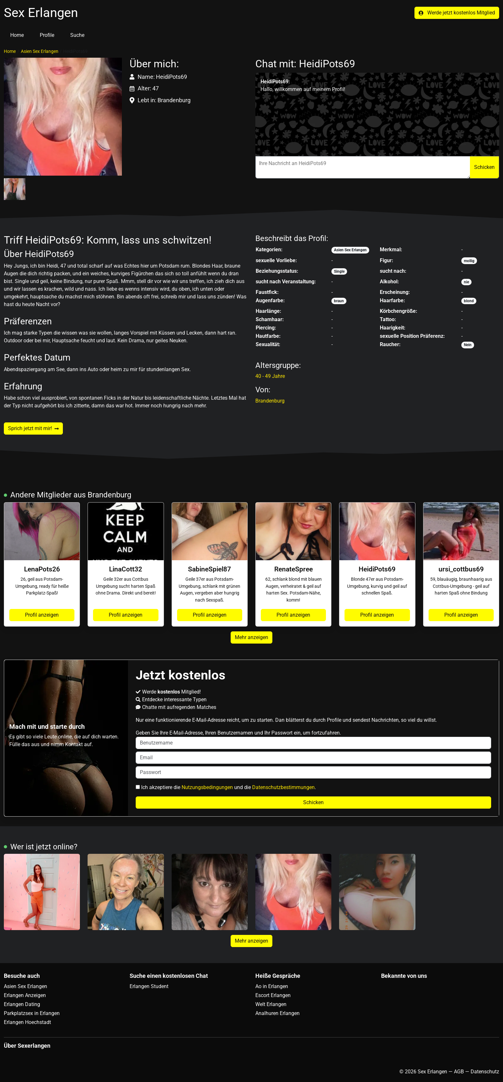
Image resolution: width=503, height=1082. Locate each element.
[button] (63, 117)
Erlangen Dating (22, 1004)
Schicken (484, 167)
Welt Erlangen (270, 1004)
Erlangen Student (149, 986)
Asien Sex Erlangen (39, 51)
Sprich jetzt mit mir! (33, 428)
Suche (77, 35)
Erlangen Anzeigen (25, 995)
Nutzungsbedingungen (207, 787)
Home (17, 35)
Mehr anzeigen (251, 637)
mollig (469, 261)
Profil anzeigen (42, 615)
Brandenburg (270, 401)
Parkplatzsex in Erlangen (32, 1013)
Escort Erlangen (273, 995)
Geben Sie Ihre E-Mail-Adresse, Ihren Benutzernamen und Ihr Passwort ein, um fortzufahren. (313, 739)
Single (339, 271)
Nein (468, 345)
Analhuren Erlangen (277, 1013)
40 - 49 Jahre (270, 376)
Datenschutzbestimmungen (283, 787)
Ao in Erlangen (271, 986)
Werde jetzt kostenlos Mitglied (457, 13)
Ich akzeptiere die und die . (226, 787)
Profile (47, 35)
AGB (459, 1072)
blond (469, 301)
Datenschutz (485, 1072)
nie (466, 282)
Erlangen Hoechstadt (27, 1022)
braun (339, 301)
